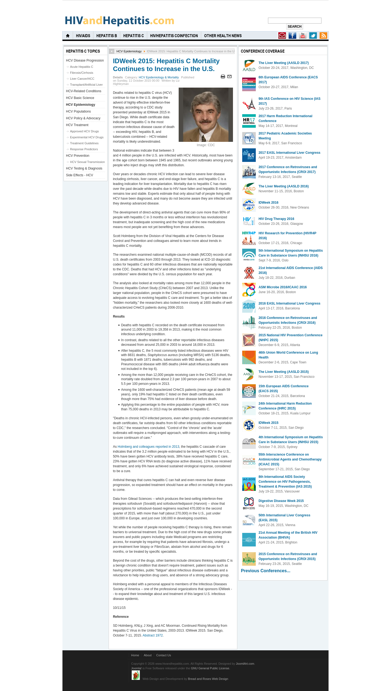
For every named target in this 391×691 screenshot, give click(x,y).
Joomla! (136, 668)
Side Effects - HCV (79, 175)
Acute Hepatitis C (81, 66)
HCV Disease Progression (85, 60)
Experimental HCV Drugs (86, 137)
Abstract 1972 (153, 635)
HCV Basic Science (80, 98)
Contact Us (163, 655)
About (148, 655)
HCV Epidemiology (129, 51)
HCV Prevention (77, 156)
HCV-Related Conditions (83, 91)
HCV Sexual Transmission (87, 162)
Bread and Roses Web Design (208, 678)
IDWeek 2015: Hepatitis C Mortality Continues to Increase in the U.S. (166, 64)
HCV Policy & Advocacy (83, 118)
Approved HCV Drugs (84, 131)
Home (135, 655)
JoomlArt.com (245, 663)
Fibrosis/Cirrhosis (81, 72)
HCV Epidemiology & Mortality (159, 77)
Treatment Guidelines (84, 143)
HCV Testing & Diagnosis (84, 168)
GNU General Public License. (210, 668)
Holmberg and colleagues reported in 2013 (148, 447)
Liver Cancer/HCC (82, 78)
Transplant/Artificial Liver (86, 84)
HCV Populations (78, 111)
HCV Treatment (77, 125)
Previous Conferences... (265, 570)
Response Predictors (84, 149)
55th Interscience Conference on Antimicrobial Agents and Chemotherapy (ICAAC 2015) (289, 459)
